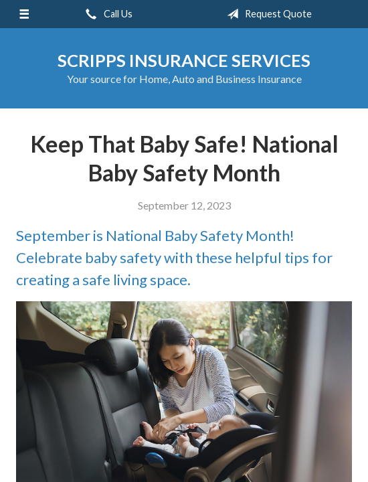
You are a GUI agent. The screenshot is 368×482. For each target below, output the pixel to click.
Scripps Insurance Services (184, 60)
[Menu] (24, 14)
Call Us (106, 14)
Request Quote (266, 14)
